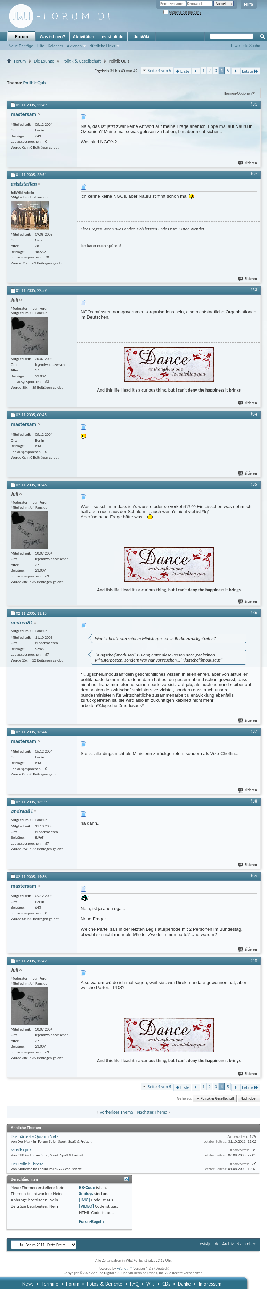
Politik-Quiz (34, 83)
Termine (49, 1284)
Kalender (55, 46)
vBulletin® (124, 1268)
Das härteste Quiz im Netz (34, 1136)
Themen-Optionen (237, 93)
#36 (254, 612)
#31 (254, 104)
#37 (254, 731)
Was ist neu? (52, 36)
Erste (182, 71)
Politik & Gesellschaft (81, 61)
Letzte (250, 71)
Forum (21, 36)
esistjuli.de (112, 36)
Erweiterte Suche (245, 45)
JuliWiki (141, 36)
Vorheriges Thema (116, 1112)
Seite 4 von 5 (159, 70)
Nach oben (248, 1098)
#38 (254, 801)
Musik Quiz (21, 1149)
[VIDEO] (86, 1206)
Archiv (228, 1243)
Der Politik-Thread (27, 1163)
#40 (254, 960)
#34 (254, 414)
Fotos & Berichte (104, 1284)
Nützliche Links (102, 46)
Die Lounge (44, 61)
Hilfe (248, 4)
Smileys (86, 1193)
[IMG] (84, 1199)
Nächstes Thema (152, 1112)
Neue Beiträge (21, 46)
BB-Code (87, 1187)
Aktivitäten (83, 36)
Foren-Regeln (91, 1221)
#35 (254, 484)
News (28, 1284)
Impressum (210, 1284)
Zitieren (248, 163)
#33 (254, 289)
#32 (254, 174)
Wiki (150, 1284)
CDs (166, 1284)
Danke (184, 1284)
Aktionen (74, 46)
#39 (254, 875)
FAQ (134, 1284)
